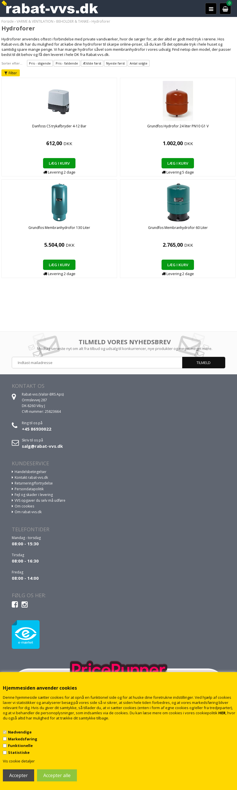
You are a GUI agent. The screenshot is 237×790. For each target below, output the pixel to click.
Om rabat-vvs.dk (28, 511)
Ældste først (92, 63)
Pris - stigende (40, 63)
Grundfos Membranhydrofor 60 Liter (178, 227)
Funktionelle (20, 745)
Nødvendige (20, 732)
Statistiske (19, 752)
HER (222, 712)
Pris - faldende (67, 63)
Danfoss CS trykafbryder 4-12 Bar (59, 126)
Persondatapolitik (29, 489)
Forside (7, 21)
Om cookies (24, 506)
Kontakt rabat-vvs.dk (31, 477)
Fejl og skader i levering (34, 494)
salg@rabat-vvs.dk (42, 446)
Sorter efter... (11, 63)
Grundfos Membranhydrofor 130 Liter (59, 227)
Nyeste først (115, 63)
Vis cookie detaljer (19, 761)
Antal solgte (138, 63)
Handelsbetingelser (30, 471)
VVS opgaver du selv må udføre (40, 500)
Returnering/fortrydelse (34, 483)
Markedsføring (22, 739)
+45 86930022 (36, 429)
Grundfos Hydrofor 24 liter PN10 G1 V (178, 126)
